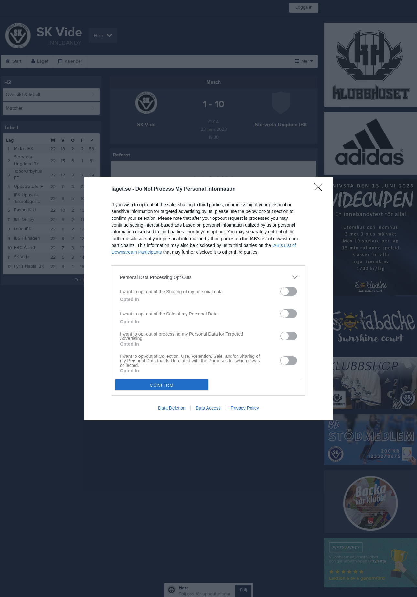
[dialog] (208, 298)
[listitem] (208, 277)
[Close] (320, 189)
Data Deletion (172, 407)
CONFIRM (162, 385)
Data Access (208, 407)
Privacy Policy (245, 407)
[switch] (288, 291)
